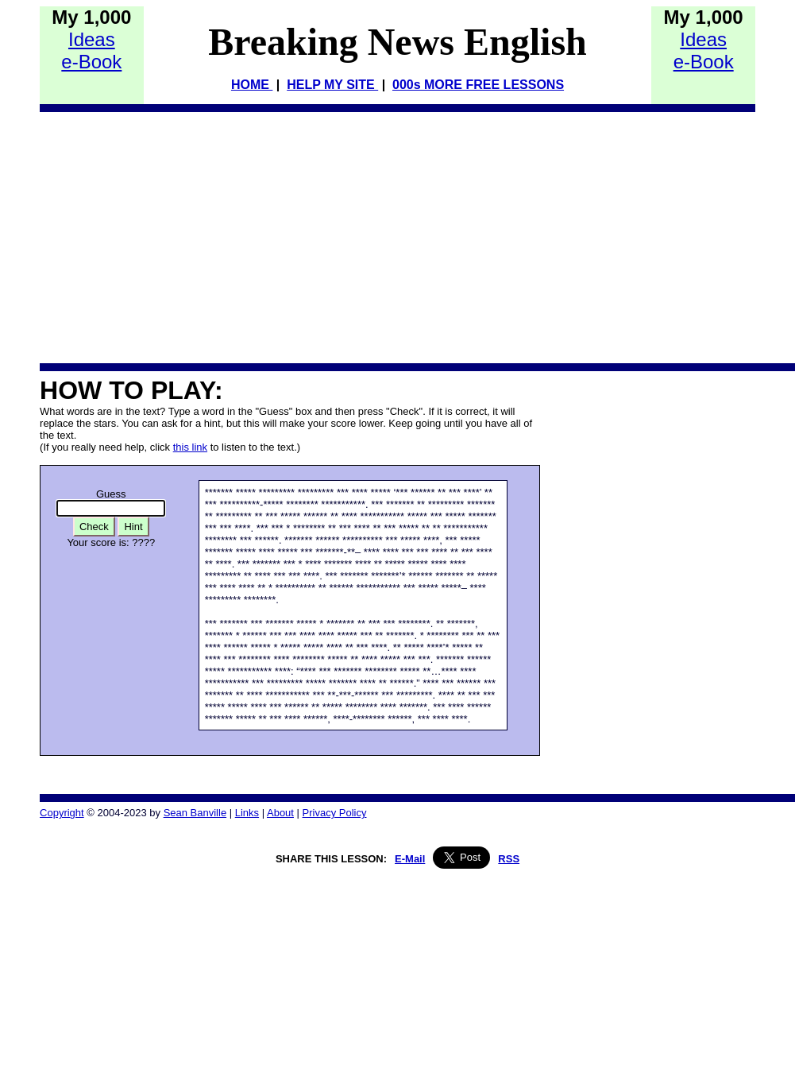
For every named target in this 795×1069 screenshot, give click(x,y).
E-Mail (410, 859)
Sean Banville (195, 813)
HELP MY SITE (332, 84)
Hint (133, 527)
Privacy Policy (335, 813)
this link (190, 447)
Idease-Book (91, 50)
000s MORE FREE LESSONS (478, 84)
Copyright (62, 813)
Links (247, 813)
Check (94, 527)
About (280, 813)
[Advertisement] (173, 236)
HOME (251, 84)
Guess (111, 494)
